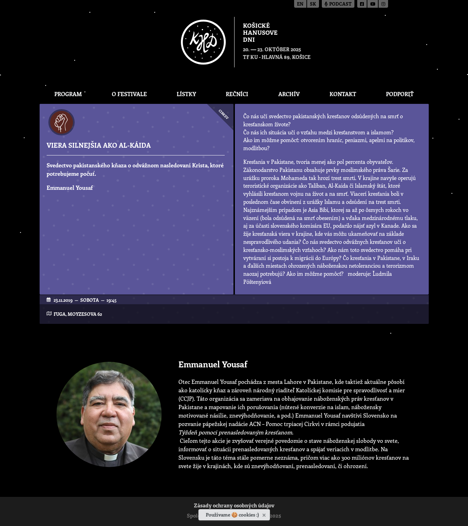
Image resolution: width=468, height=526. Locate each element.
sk (313, 4)
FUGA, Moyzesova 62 (78, 314)
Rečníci (237, 94)
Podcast (338, 4)
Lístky (186, 94)
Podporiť (400, 94)
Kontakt (343, 94)
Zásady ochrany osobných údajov (234, 506)
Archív (289, 94)
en (300, 4)
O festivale (129, 94)
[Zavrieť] (265, 514)
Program (68, 94)
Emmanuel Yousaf (70, 187)
